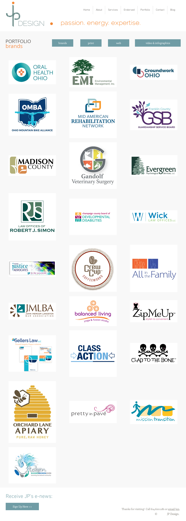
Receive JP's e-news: (29, 496)
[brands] (62, 43)
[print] (91, 43)
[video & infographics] (158, 43)
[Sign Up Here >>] (22, 506)
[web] (118, 43)
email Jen (173, 509)
